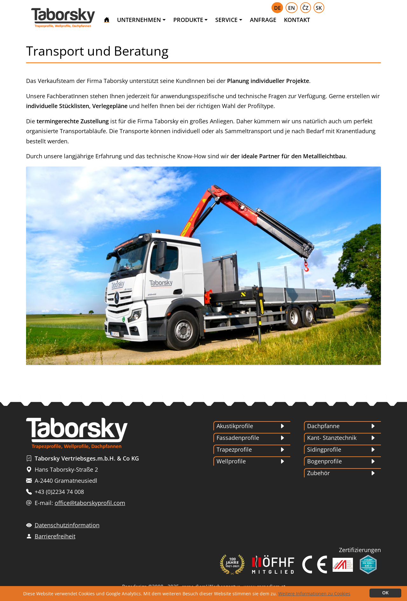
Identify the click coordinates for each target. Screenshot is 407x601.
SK (319, 7)
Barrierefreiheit (55, 536)
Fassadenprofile (238, 437)
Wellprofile (231, 461)
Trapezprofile (234, 449)
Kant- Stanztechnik (331, 437)
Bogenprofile (324, 461)
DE (277, 7)
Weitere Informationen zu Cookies (314, 594)
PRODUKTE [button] (188, 20)
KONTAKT (297, 20)
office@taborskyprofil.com (90, 503)
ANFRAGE (263, 20)
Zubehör (318, 473)
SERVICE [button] (226, 20)
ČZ (305, 7)
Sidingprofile (324, 449)
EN (291, 7)
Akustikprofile (235, 426)
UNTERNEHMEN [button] (139, 20)
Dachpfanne (323, 426)
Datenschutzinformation (67, 525)
